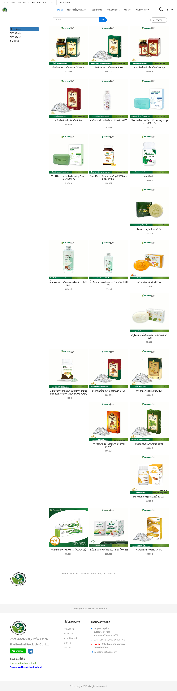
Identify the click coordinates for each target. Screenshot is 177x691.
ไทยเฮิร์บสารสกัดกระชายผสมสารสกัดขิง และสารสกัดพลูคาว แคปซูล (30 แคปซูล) (68, 392)
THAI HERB (14, 41)
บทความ (67, 642)
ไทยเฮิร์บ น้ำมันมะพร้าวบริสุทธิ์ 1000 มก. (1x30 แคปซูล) (108, 178)
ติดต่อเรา (67, 647)
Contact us (109, 573)
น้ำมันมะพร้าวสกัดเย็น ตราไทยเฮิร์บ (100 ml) (108, 122)
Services (85, 573)
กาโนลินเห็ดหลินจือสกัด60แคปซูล (149, 67)
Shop (93, 573)
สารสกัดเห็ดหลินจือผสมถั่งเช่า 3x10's (108, 390)
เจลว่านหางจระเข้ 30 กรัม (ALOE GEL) (68, 549)
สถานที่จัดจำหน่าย (71, 638)
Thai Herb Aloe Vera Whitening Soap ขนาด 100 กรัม (149, 122)
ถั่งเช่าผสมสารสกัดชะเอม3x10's (108, 67)
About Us (74, 573)
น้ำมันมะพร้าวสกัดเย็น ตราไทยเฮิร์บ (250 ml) (109, 283)
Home (65, 573)
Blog (100, 573)
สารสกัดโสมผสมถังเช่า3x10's (149, 390)
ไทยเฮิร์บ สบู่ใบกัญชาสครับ (149, 229)
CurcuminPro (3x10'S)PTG (149, 549)
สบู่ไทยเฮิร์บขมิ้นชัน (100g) (149, 282)
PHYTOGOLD (15, 33)
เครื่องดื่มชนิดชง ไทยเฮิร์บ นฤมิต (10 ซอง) (109, 549)
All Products (15, 29)
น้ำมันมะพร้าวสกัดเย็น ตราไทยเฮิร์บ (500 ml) (68, 283)
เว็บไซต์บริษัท (69, 629)
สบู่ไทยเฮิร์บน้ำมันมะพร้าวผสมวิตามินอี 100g (149, 336)
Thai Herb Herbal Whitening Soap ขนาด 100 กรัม (68, 178)
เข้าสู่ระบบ (65, 2)
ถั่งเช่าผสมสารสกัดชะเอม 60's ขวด (68, 67)
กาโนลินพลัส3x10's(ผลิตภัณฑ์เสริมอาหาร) (109, 445)
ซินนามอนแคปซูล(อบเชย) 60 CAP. (149, 496)
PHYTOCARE (15, 37)
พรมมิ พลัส (149, 176)
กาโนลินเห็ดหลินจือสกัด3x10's (68, 120)
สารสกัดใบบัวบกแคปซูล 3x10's (149, 443)
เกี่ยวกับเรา (68, 633)
